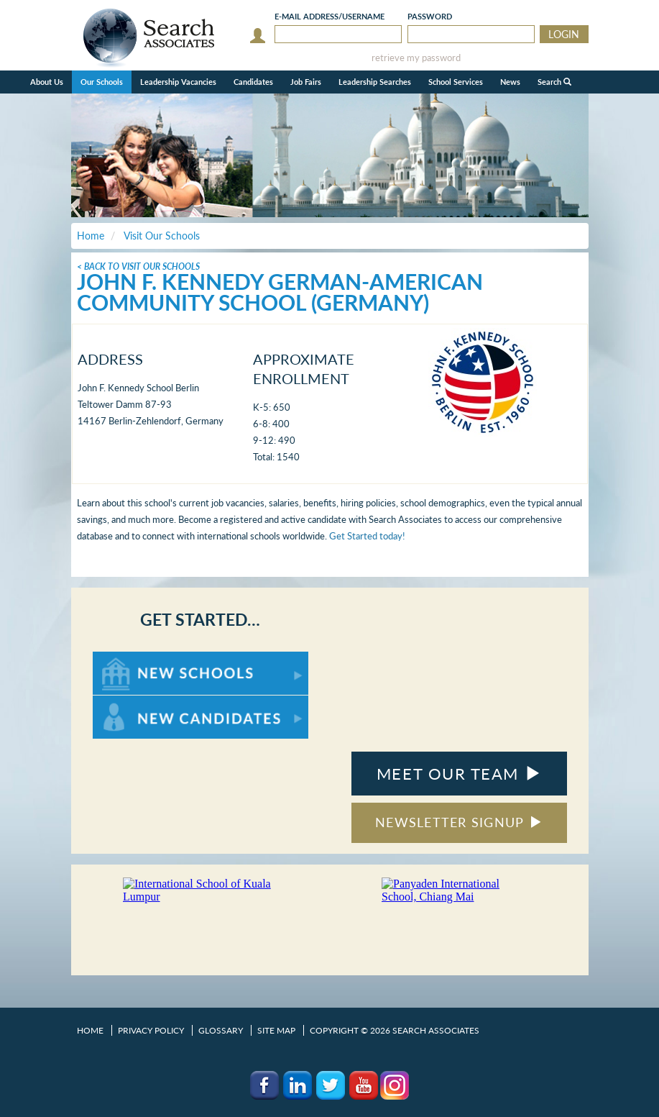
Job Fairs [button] (305, 81)
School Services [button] (455, 81)
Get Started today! (367, 536)
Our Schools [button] (101, 81)
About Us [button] (46, 81)
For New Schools (130, 658)
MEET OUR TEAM (459, 773)
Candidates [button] (253, 81)
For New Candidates (138, 702)
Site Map (276, 1030)
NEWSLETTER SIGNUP (459, 822)
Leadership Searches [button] (374, 81)
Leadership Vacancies (178, 81)
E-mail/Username (329, 16)
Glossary (220, 1030)
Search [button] (554, 81)
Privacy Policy (151, 1030)
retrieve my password (416, 58)
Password (429, 16)
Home (90, 1030)
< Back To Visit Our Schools (138, 266)
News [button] (510, 81)
